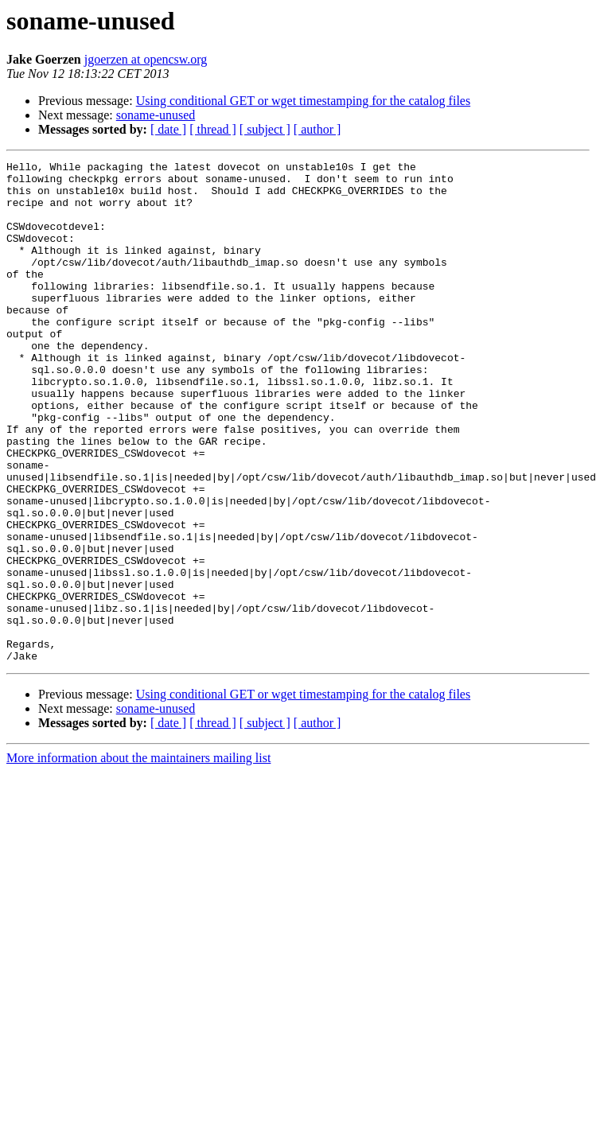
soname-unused (156, 115)
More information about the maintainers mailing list (138, 858)
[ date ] (168, 129)
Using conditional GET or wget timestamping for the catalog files (303, 100)
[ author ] (317, 129)
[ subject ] (265, 129)
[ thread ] (212, 129)
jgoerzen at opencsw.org (146, 59)
